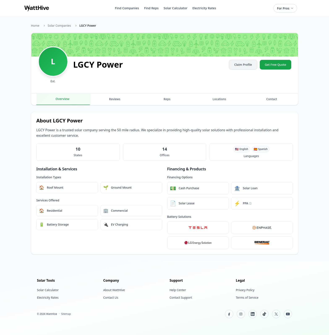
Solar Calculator (175, 8)
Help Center (178, 290)
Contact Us (110, 298)
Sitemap (66, 314)
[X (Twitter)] (276, 314)
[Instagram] (241, 314)
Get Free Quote (275, 65)
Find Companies (127, 8)
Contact (271, 99)
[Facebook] (229, 314)
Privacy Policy (245, 290)
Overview (62, 99)
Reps (167, 99)
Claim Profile (243, 65)
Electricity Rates (204, 8)
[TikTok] (264, 314)
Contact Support (181, 298)
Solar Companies (59, 26)
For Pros (285, 8)
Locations (219, 99)
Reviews (114, 99)
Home (35, 26)
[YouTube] (288, 314)
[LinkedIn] (252, 314)
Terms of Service (247, 298)
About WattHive (114, 290)
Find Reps (151, 8)
